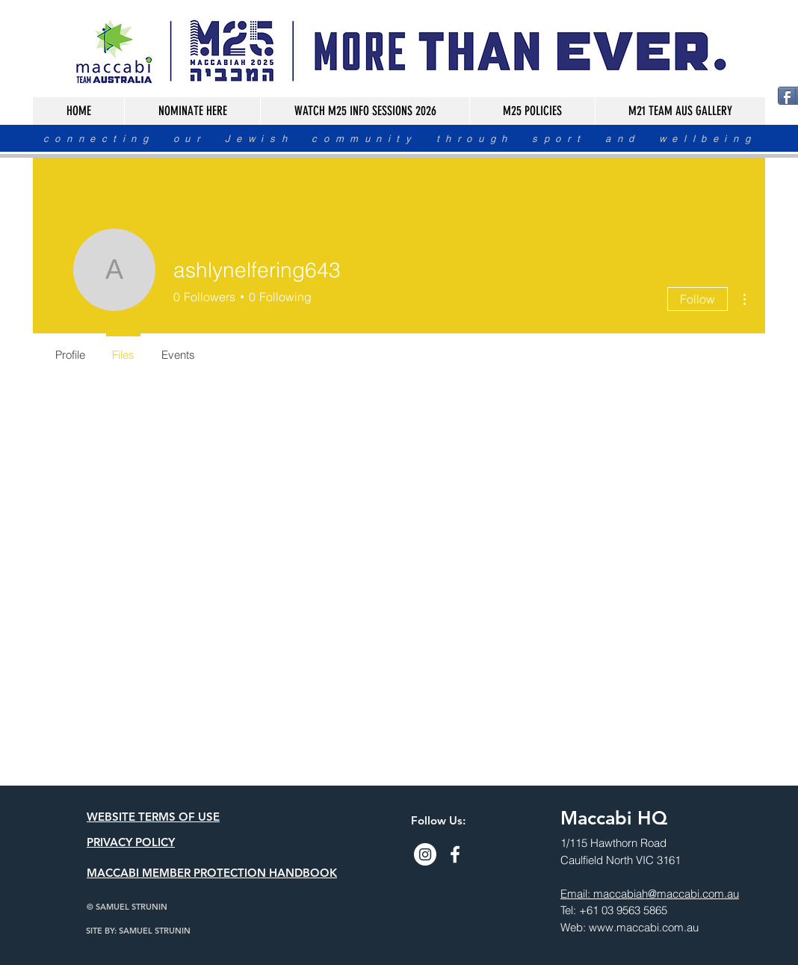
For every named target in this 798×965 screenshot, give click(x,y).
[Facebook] (455, 854)
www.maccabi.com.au (644, 927)
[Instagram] (425, 854)
